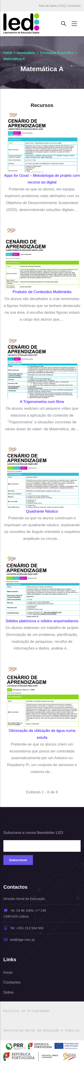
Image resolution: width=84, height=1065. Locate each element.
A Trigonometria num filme (42, 402)
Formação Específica (57, 53)
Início (7, 53)
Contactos (12, 982)
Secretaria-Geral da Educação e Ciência (41, 1030)
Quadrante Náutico (42, 511)
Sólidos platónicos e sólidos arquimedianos (42, 621)
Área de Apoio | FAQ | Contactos (60, 5)
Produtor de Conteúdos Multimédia (42, 292)
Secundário (26, 53)
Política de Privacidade (26, 1011)
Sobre (8, 992)
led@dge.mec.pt (18, 939)
